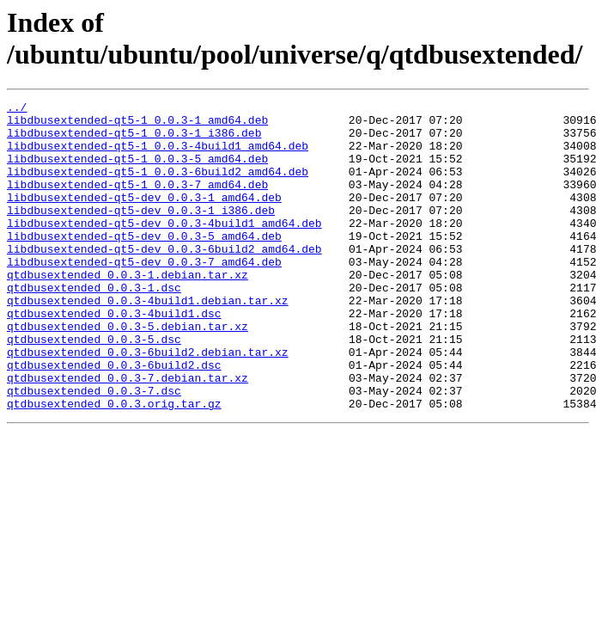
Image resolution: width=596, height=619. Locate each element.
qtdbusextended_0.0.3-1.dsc (94, 326)
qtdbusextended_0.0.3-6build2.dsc (114, 418)
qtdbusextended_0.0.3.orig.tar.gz (114, 465)
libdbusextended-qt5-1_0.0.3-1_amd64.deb (137, 124)
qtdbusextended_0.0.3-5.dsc (94, 387)
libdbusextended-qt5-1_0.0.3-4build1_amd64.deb (157, 155)
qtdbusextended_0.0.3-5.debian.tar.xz (127, 372)
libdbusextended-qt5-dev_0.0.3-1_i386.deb (141, 233)
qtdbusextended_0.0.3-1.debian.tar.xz (127, 310)
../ (17, 109)
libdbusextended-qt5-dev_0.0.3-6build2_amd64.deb (164, 279)
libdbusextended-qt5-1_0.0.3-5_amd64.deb (137, 171)
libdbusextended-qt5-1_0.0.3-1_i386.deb (134, 140)
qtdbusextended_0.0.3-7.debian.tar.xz (127, 434)
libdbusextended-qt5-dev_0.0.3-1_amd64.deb (144, 217)
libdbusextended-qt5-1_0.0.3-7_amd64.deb (137, 202)
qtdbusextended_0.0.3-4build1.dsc (114, 357)
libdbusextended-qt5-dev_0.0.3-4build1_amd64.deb (164, 248)
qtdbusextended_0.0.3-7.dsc (94, 449)
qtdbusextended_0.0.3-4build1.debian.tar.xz (148, 341)
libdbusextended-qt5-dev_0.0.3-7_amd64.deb (144, 295)
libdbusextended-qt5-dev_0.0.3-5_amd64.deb (144, 264)
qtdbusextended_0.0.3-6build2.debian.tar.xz (148, 403)
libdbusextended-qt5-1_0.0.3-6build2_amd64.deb (157, 186)
